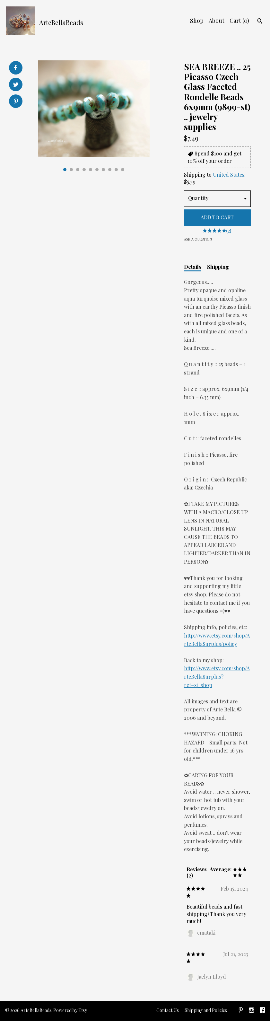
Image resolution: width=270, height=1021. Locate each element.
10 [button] (122, 169)
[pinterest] (240, 1011)
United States (228, 174)
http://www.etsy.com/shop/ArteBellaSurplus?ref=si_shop (217, 676)
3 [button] (77, 169)
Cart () (239, 20)
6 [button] (97, 169)
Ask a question (198, 239)
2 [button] (71, 169)
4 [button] (84, 169)
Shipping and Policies (206, 1010)
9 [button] (116, 169)
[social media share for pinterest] (16, 102)
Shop (197, 20)
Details (192, 266)
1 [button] (64, 169)
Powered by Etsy (70, 1010)
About (216, 20)
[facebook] (262, 1011)
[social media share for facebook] (15, 67)
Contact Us (167, 1010)
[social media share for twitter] (16, 85)
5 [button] (90, 169)
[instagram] (251, 1011)
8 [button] (109, 169)
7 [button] (103, 169)
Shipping (218, 266)
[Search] (259, 21)
